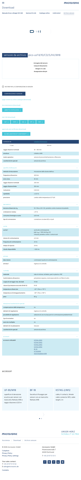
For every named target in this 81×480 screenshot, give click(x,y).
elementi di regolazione (10, 311)
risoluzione (6, 190)
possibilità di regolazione (11, 315)
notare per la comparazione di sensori (19, 87)
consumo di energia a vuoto (12, 215)
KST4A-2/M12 (38, 340)
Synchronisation (8, 318)
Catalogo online (44, 13)
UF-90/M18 (37, 351)
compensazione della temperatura (14, 307)
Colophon (5, 450)
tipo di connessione (9, 219)
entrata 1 (6, 264)
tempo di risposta (8, 245)
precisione (6, 197)
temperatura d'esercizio (10, 289)
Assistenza (6, 440)
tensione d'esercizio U (10, 208)
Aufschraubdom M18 (40, 353)
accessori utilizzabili (9, 340)
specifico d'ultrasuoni (10, 168)
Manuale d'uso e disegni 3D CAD (12, 13)
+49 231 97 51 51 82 (9, 464)
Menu (3, 2)
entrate (5, 256)
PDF (39, 122)
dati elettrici (7, 204)
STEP (14, 122)
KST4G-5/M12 (38, 347)
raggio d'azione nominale (11, 150)
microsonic (9, 434)
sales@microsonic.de (11, 466)
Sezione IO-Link (31, 13)
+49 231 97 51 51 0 (49, 455)
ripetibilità (6, 194)
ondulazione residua (9, 212)
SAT (5, 122)
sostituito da (7, 142)
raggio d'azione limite (10, 186)
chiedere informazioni (40, 142)
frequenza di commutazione (12, 242)
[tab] (40, 168)
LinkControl (56, 13)
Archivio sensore (69, 13)
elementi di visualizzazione (11, 326)
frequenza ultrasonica (10, 175)
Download (17, 440)
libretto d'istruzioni (11, 110)
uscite (5, 226)
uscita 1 (5, 230)
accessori (6, 337)
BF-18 (35, 349)
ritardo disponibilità (9, 249)
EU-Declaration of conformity (15, 134)
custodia (6, 271)
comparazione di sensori (13, 94)
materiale (6, 274)
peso (4, 296)
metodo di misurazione (10, 171)
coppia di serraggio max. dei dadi (13, 282)
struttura (6, 153)
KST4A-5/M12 (38, 342)
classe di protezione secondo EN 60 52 (15, 285)
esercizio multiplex (9, 322)
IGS (23, 122)
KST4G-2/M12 (38, 345)
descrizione (6, 260)
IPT (31, 122)
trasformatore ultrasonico (11, 278)
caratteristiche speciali (10, 161)
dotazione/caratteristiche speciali (13, 304)
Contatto (5, 470)
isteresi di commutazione (11, 238)
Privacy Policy (7, 453)
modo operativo (8, 157)
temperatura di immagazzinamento (14, 293)
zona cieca (6, 179)
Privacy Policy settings (10, 455)
